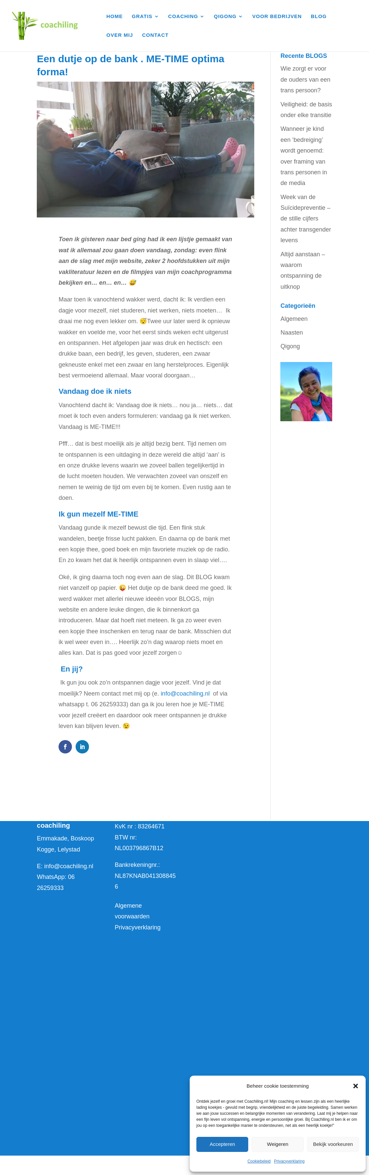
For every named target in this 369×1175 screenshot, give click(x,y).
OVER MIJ (119, 35)
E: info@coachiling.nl (65, 866)
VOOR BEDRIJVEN (277, 16)
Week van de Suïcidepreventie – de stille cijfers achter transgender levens (305, 219)
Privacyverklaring (289, 1161)
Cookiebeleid (259, 1161)
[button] (355, 1086)
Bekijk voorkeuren (333, 1144)
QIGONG (225, 16)
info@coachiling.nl (185, 693)
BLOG (319, 16)
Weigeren (277, 1144)
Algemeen (293, 318)
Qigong (290, 346)
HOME (114, 16)
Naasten (291, 332)
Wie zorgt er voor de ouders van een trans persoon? (305, 79)
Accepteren (222, 1144)
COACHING (183, 16)
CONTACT (155, 35)
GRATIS (142, 16)
